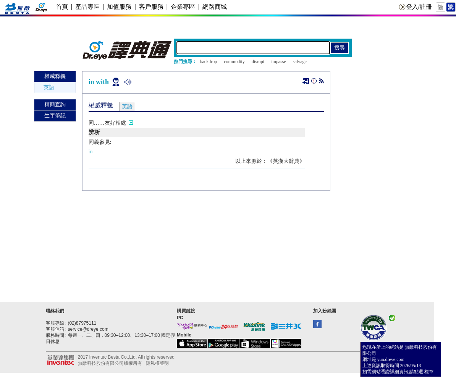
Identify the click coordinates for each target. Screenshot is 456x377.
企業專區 (183, 6)
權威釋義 (55, 76)
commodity (234, 61)
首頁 (62, 6)
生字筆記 (55, 116)
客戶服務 (151, 6)
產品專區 (87, 6)
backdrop (208, 61)
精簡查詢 (55, 104)
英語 (49, 87)
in (91, 151)
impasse (278, 61)
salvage (300, 61)
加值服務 (119, 6)
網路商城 (214, 6)
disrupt (258, 61)
